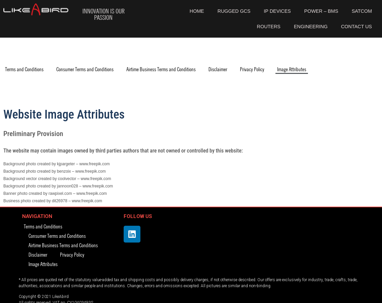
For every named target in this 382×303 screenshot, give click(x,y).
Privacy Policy (252, 69)
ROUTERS (268, 26)
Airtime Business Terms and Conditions (161, 69)
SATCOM (362, 11)
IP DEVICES (277, 11)
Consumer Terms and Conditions (85, 69)
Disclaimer (217, 69)
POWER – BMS (321, 11)
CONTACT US (356, 26)
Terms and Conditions (24, 69)
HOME (197, 11)
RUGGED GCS (233, 11)
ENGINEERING (311, 26)
